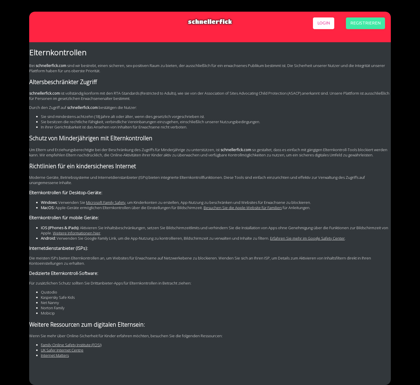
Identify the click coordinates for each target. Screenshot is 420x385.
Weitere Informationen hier (76, 233)
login (323, 22)
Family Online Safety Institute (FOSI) (71, 344)
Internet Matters (55, 355)
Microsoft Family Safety (105, 202)
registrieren (365, 22)
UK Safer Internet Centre (62, 350)
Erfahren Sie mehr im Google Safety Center (307, 238)
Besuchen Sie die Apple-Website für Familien (243, 207)
